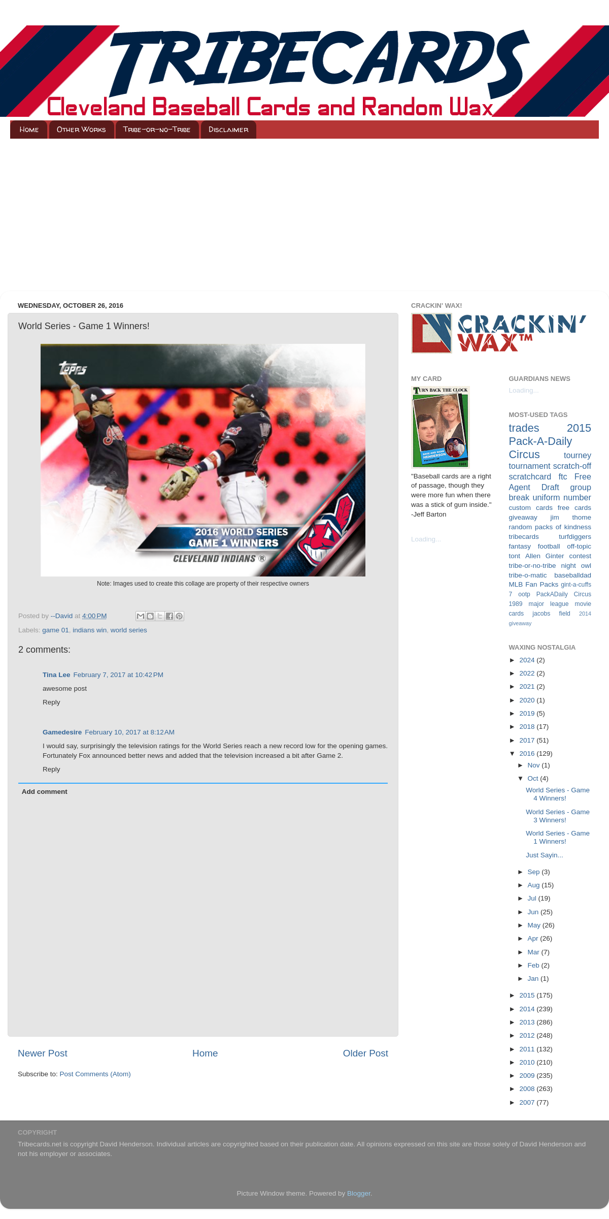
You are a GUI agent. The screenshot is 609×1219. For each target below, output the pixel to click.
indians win (90, 630)
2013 (527, 1022)
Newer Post (42, 1053)
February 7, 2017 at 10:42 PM (118, 675)
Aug (535, 885)
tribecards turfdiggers (550, 536)
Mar (535, 952)
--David (63, 616)
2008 (527, 1089)
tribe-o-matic (528, 575)
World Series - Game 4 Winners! (558, 794)
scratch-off (572, 465)
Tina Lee (57, 675)
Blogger (358, 1193)
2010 (527, 1062)
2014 (527, 1009)
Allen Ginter (544, 556)
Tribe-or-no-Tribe (157, 129)
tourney (577, 455)
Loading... (426, 539)
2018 (527, 726)
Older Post (365, 1053)
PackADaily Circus (563, 594)
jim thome (571, 517)
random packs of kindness (550, 527)
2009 (527, 1075)
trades (524, 428)
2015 (527, 995)
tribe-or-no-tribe (532, 565)
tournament (530, 465)
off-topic (579, 546)
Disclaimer (228, 129)
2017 (527, 740)
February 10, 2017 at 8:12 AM (130, 732)
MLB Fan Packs (534, 584)
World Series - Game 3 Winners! (558, 816)
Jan (534, 978)
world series (129, 630)
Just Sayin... (544, 855)
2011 (527, 1049)
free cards (574, 507)
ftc (562, 476)
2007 (527, 1102)
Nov (535, 765)
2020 (527, 700)
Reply (51, 702)
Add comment (44, 791)
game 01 (55, 630)
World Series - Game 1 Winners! (558, 837)
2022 (527, 673)
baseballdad (572, 575)
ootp (524, 594)
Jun (534, 912)
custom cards (531, 507)
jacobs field (551, 613)
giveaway (523, 517)
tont (515, 556)
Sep (535, 872)
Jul (533, 898)
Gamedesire (62, 732)
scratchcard (530, 476)
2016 (527, 753)
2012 (527, 1035)
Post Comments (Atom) (95, 1074)
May (535, 925)
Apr (534, 938)
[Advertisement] (304, 215)
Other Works (81, 129)
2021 (527, 686)
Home (29, 129)
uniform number (562, 497)
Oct (534, 778)
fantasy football (534, 546)
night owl (576, 565)
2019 (527, 713)
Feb (535, 965)
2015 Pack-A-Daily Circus (550, 441)
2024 (527, 660)
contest (580, 556)
